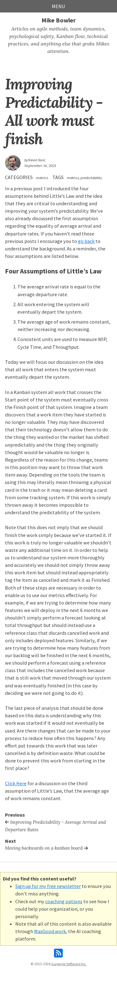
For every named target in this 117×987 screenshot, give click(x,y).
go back (86, 241)
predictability (91, 177)
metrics (42, 177)
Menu (58, 6)
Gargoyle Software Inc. (69, 963)
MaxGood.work (50, 931)
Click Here (16, 783)
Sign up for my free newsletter (48, 886)
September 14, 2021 (40, 165)
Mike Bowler (58, 20)
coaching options (63, 901)
